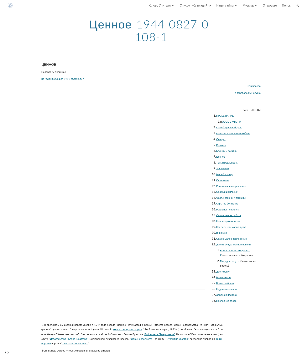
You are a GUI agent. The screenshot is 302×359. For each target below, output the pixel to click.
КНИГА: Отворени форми (127, 329)
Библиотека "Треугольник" (159, 334)
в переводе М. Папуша (248, 92)
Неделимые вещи (226, 289)
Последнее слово (226, 300)
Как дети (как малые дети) (231, 227)
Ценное (220, 156)
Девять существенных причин (233, 244)
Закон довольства (142, 338)
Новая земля (223, 277)
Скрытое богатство (227, 203)
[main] (151, 30)
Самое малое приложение (231, 238)
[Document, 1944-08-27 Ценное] (122, 197)
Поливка (221, 145)
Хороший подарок (226, 294)
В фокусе (221, 232)
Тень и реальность (227, 162)
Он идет (221, 139)
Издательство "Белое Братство (68, 338)
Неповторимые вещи (228, 221)
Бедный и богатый (226, 150)
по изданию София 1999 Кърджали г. (63, 78)
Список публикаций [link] (193, 5)
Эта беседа (254, 85)
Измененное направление (231, 186)
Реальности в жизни (227, 209)
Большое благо (225, 283)
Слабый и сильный (227, 191)
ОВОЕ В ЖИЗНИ (231, 121)
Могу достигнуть (229, 261)
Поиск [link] (286, 5)
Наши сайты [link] (225, 5)
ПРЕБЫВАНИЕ (225, 115)
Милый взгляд (224, 174)
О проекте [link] (270, 5)
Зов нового (222, 168)
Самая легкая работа (228, 215)
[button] (297, 5)
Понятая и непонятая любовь (233, 133)
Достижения (223, 271)
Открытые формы (177, 338)
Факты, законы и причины (231, 197)
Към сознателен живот (75, 343)
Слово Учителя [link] (160, 5)
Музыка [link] (248, 5)
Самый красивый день (229, 127)
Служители (222, 180)
